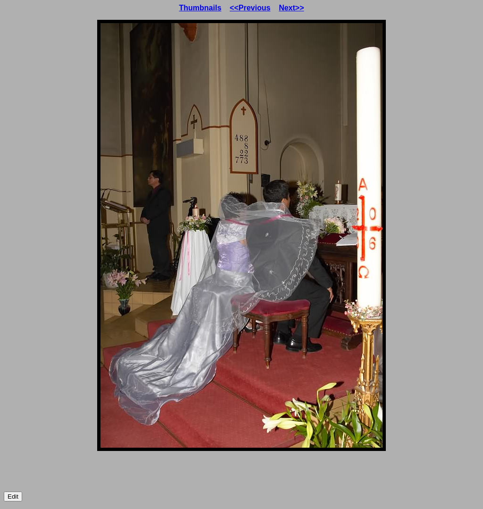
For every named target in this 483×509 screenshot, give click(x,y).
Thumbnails (200, 8)
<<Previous (250, 8)
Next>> (291, 8)
